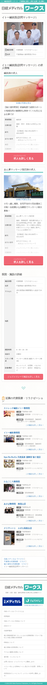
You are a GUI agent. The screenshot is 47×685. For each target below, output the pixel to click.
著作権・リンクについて (12, 657)
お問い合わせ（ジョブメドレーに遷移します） (19, 662)
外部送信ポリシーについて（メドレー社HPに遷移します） (22, 674)
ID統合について (9, 642)
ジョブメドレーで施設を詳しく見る (24, 377)
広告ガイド (7, 626)
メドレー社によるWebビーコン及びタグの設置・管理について (23, 667)
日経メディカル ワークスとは (14, 611)
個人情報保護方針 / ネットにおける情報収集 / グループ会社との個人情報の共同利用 (23, 636)
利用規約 (7, 616)
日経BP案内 (8, 631)
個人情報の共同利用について (13, 647)
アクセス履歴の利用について (13, 652)
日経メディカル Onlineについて (14, 621)
